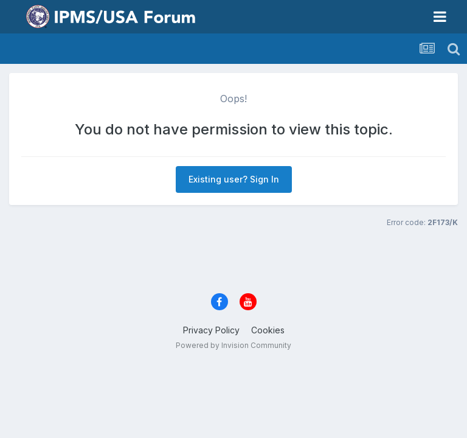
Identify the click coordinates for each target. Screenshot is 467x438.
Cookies (268, 330)
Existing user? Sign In (234, 179)
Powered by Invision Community (233, 345)
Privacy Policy (211, 330)
